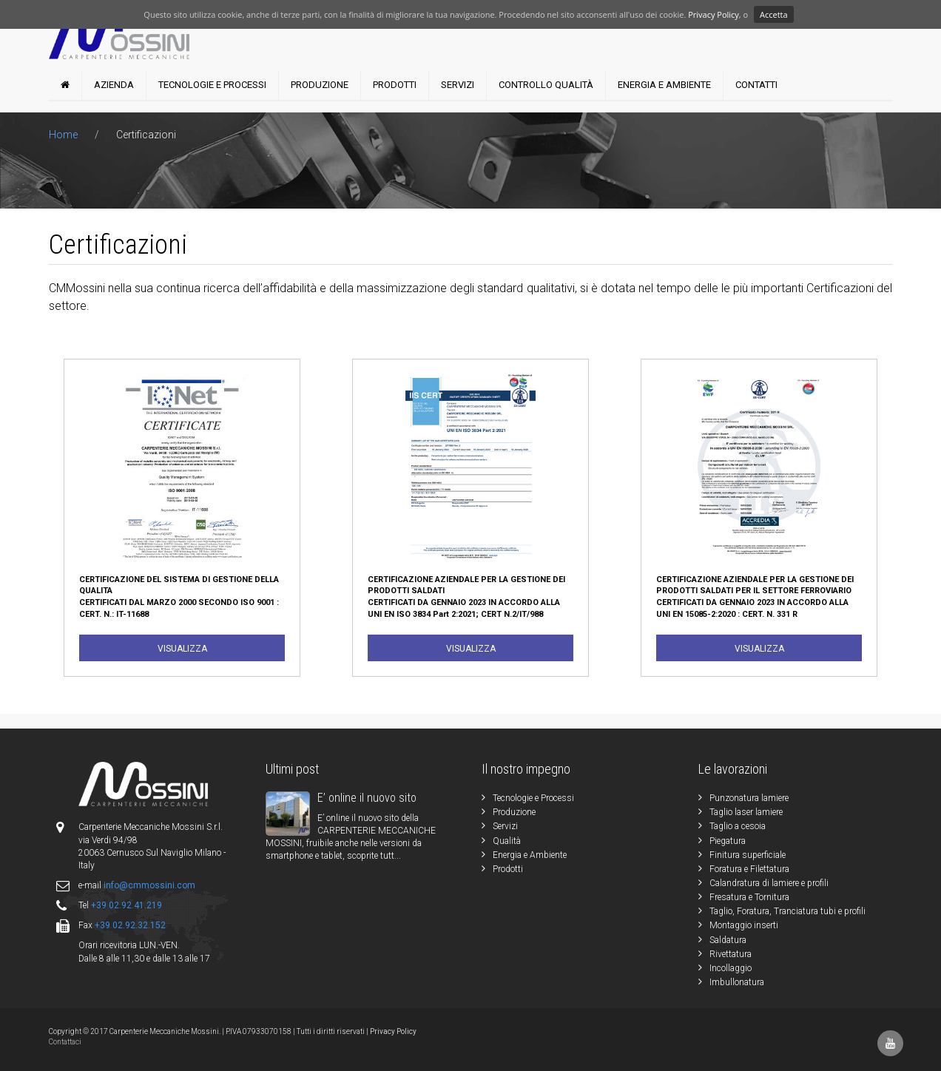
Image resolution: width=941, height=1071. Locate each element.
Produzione (319, 84)
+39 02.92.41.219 (126, 905)
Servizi (457, 84)
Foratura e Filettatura (749, 869)
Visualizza (182, 648)
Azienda (114, 84)
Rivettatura (730, 954)
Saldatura (727, 940)
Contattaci (65, 1042)
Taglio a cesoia (737, 826)
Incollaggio (730, 968)
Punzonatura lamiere (749, 798)
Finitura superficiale (747, 855)
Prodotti (394, 84)
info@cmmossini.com (149, 885)
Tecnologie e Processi (212, 84)
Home (64, 135)
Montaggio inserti (743, 925)
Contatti (756, 84)
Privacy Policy (713, 14)
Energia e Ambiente (664, 84)
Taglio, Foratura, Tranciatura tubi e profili (787, 911)
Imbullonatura (736, 982)
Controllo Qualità (546, 84)
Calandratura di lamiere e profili (769, 883)
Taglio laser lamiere (746, 812)
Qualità (507, 841)
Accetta (774, 14)
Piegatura (727, 841)
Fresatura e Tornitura (749, 897)
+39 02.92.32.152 (130, 925)
